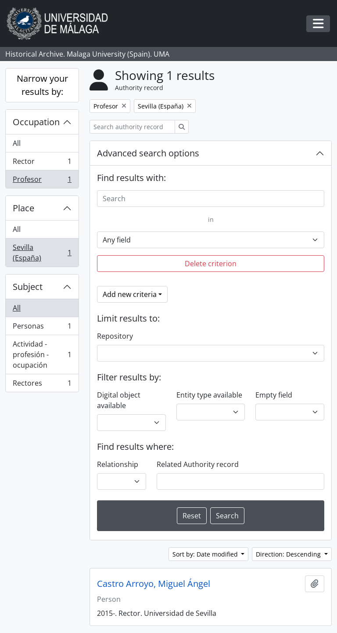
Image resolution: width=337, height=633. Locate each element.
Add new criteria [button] (130, 294)
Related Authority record (198, 464)
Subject (28, 287)
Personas (42, 328)
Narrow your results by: (42, 85)
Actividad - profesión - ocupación (42, 354)
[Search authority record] (132, 127)
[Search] (210, 198)
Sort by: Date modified (206, 554)
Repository (115, 336)
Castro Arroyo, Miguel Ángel (153, 584)
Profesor (42, 181)
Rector (42, 163)
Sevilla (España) (42, 252)
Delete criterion (211, 263)
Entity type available (209, 395)
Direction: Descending (289, 554)
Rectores (42, 385)
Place (23, 208)
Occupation (36, 122)
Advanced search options (148, 153)
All (17, 143)
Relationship (117, 464)
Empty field (273, 395)
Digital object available (118, 400)
